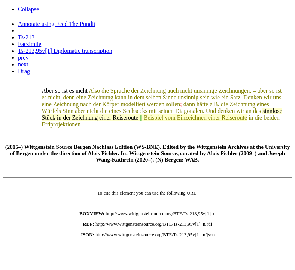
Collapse (28, 9)
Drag (24, 71)
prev (23, 57)
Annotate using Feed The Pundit (56, 24)
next (23, 64)
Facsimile (29, 44)
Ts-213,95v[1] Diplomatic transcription (65, 51)
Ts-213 (26, 37)
